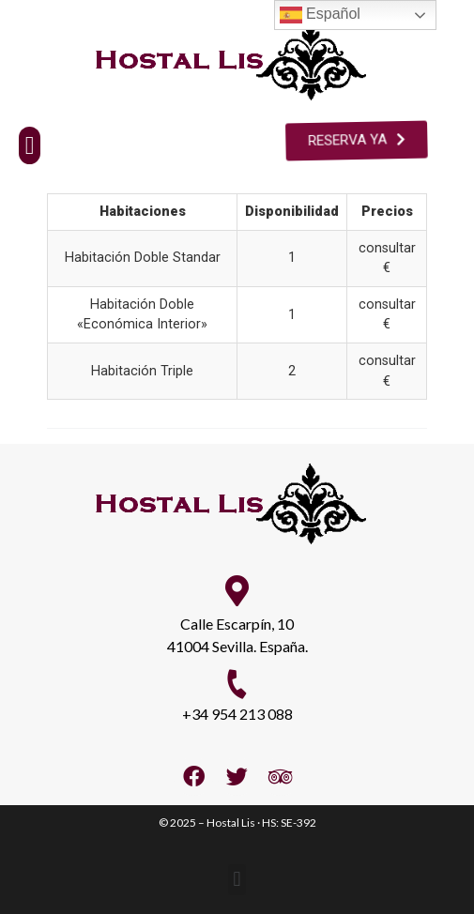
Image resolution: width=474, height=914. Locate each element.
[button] (29, 146)
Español (320, 15)
